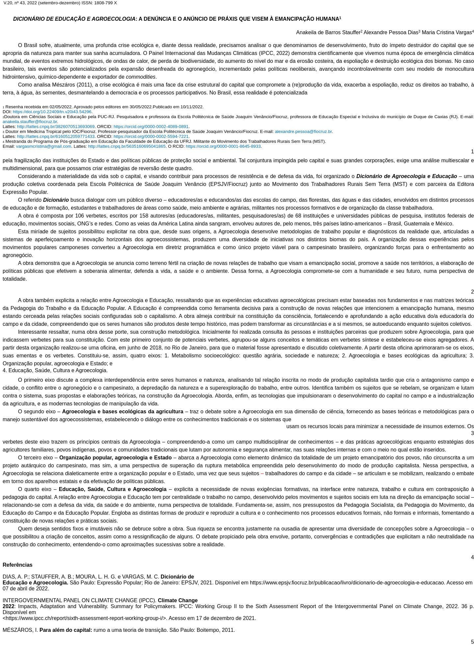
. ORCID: (104, 126)
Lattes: (10, 126)
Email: (9, 146)
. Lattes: (79, 146)
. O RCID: (176, 146)
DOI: (8, 111)
